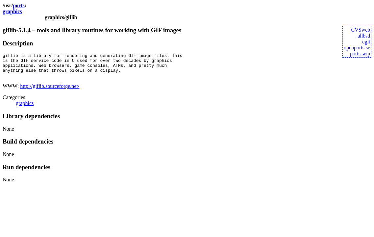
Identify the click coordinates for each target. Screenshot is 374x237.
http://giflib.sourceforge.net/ (49, 91)
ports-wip (360, 53)
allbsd (364, 36)
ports (19, 5)
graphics (12, 11)
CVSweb (360, 30)
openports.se (357, 47)
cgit (366, 41)
